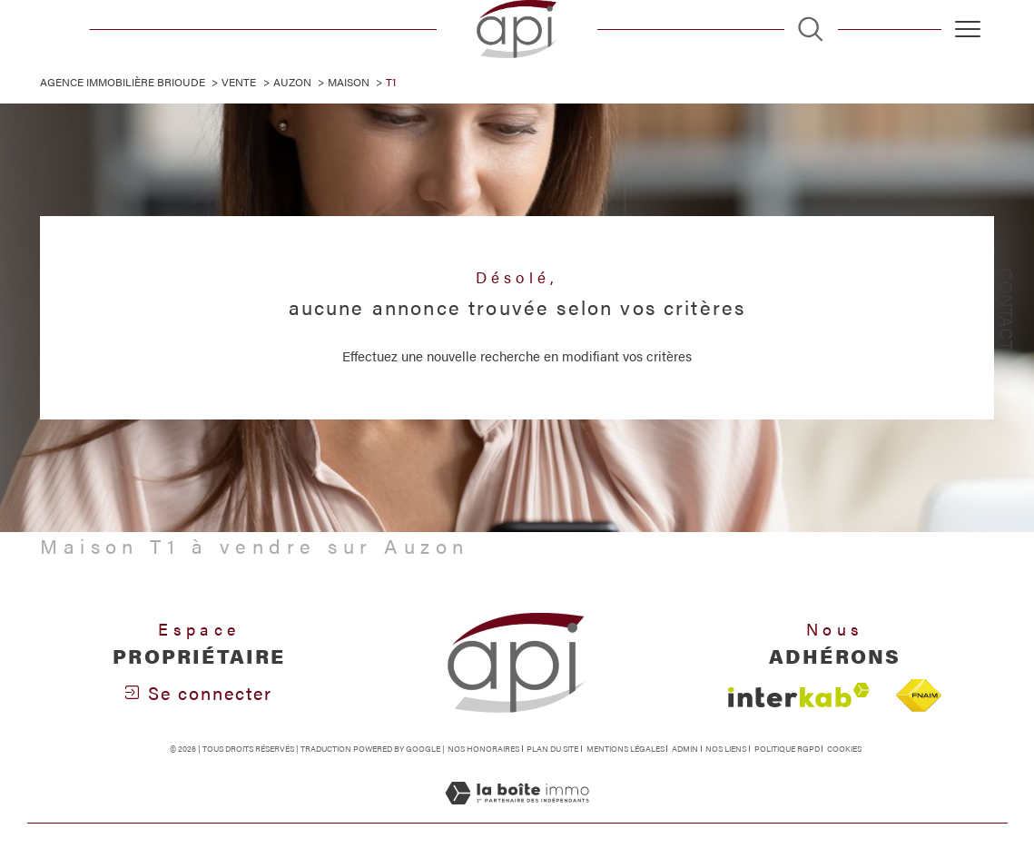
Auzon (292, 82)
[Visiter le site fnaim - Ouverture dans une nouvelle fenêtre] (918, 695)
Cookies (844, 750)
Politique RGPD (787, 749)
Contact (1007, 309)
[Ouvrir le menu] (967, 29)
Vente (239, 82)
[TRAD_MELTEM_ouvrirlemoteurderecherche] (810, 28)
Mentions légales (625, 749)
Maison (348, 82)
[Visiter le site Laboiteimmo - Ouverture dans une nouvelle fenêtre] (517, 812)
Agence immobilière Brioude (122, 82)
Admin (685, 749)
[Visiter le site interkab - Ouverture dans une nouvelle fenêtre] (799, 696)
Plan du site (552, 749)
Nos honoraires (483, 749)
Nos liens (725, 749)
